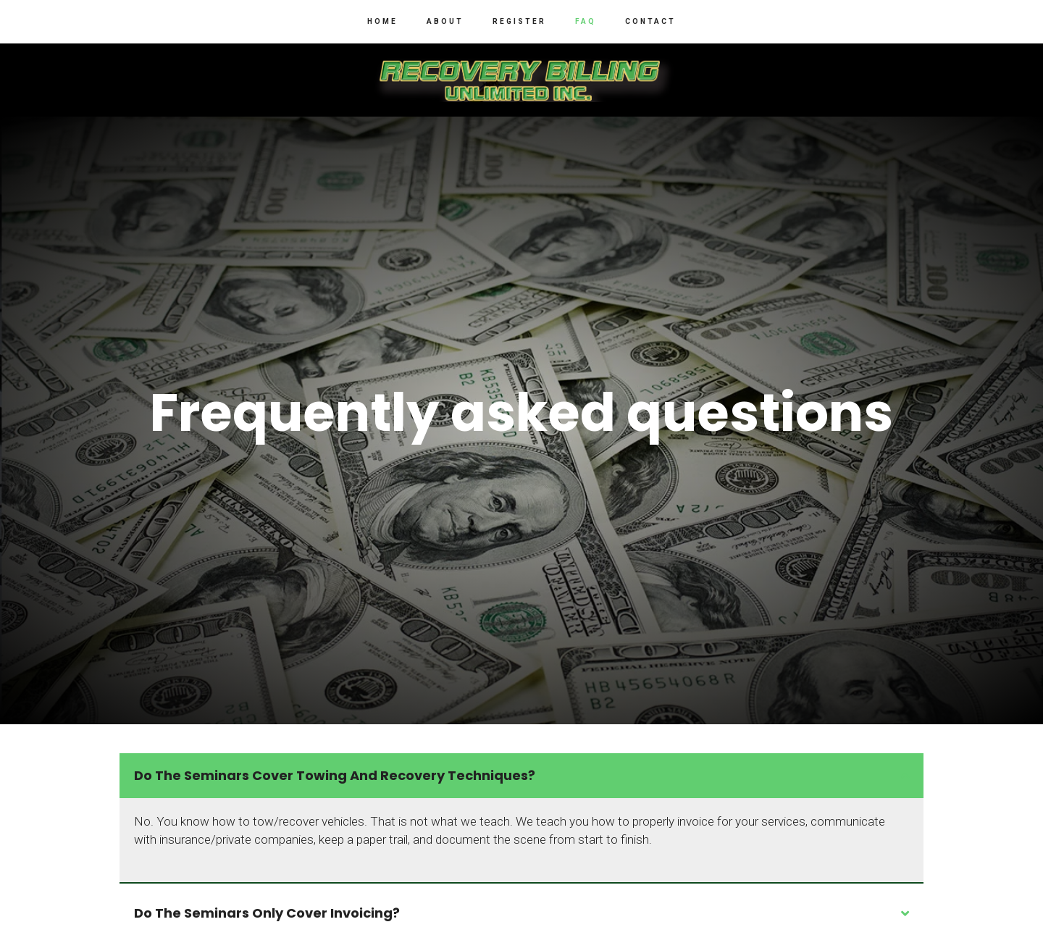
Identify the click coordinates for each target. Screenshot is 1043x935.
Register (519, 21)
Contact (650, 21)
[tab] (521, 775)
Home (382, 21)
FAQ (585, 21)
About (445, 21)
